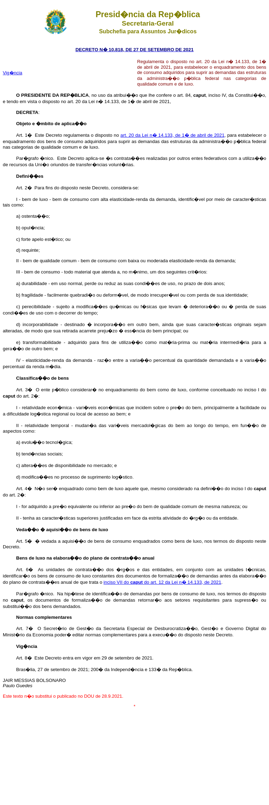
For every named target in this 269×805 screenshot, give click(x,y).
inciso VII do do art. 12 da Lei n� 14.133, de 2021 (162, 582)
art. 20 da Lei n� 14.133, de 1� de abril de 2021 (172, 135)
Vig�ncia (12, 72)
